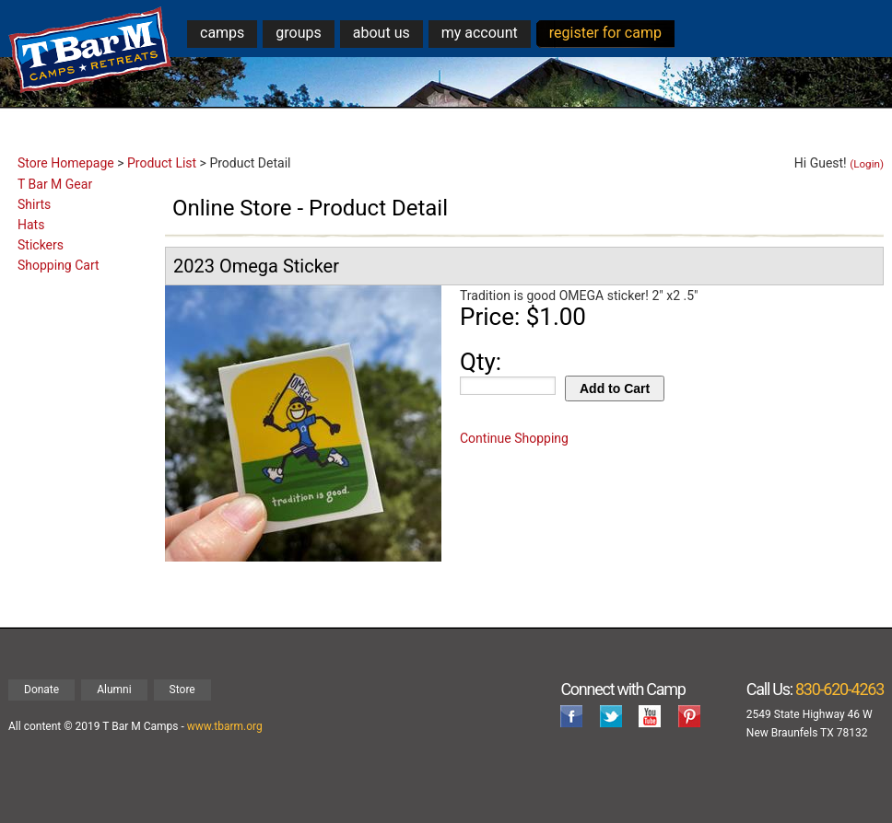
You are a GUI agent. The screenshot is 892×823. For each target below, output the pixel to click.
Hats (31, 224)
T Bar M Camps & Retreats (90, 50)
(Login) (867, 163)
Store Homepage (66, 163)
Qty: (480, 362)
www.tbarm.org (225, 726)
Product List (161, 163)
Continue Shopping (514, 438)
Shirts (34, 204)
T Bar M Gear (55, 184)
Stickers (41, 245)
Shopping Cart (59, 265)
